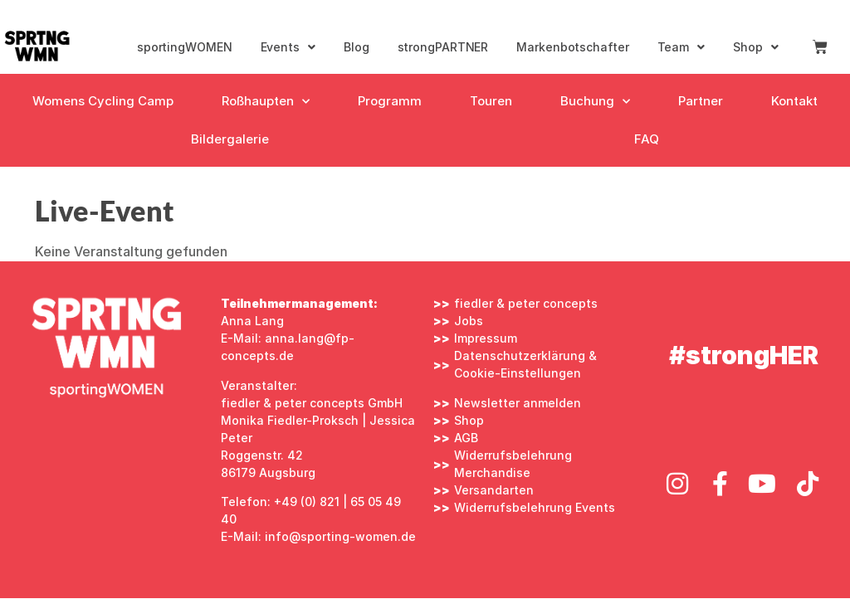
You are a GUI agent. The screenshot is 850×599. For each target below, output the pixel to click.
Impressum (485, 338)
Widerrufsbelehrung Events (534, 507)
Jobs (468, 321)
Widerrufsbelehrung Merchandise (513, 464)
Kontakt (794, 101)
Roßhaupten (266, 101)
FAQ (646, 139)
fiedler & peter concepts (526, 303)
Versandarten (494, 490)
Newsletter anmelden (517, 403)
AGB (466, 438)
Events (288, 47)
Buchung (595, 101)
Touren (491, 101)
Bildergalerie (230, 139)
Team (681, 47)
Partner (700, 101)
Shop (756, 47)
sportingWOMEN (184, 47)
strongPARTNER (443, 47)
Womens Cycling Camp (102, 101)
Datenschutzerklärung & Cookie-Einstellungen (525, 364)
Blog (356, 47)
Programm (390, 101)
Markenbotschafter (572, 47)
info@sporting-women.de (340, 536)
